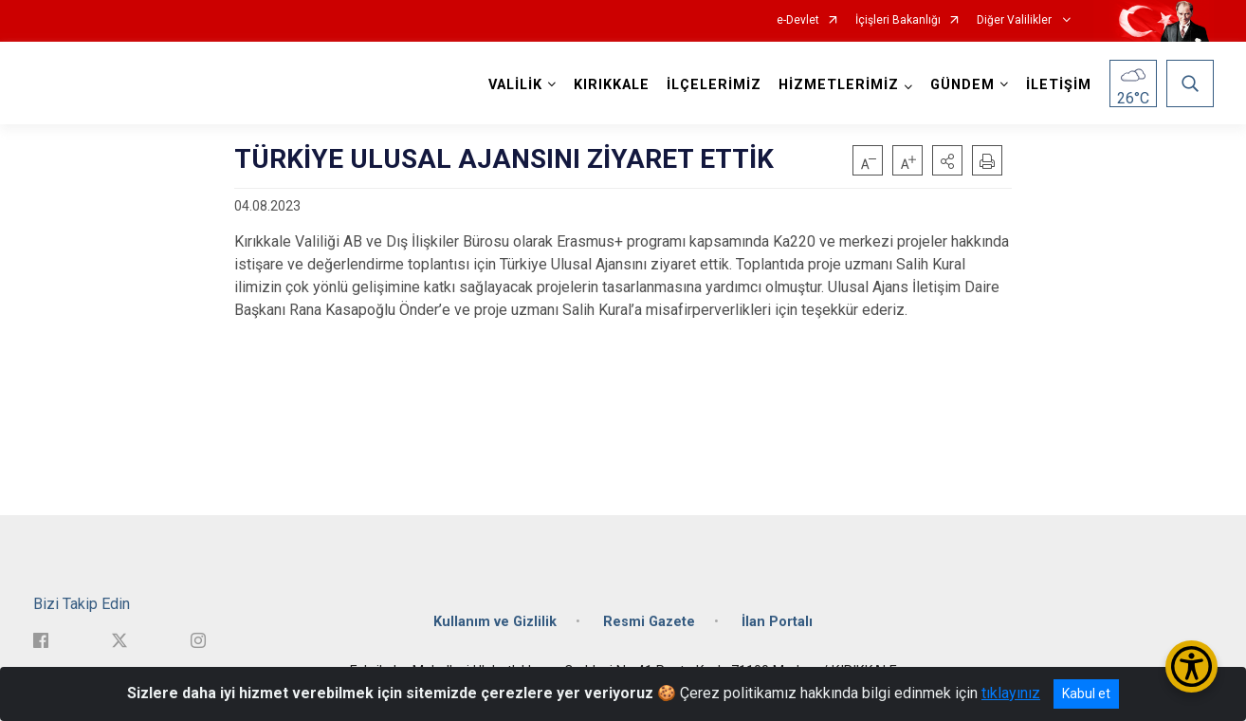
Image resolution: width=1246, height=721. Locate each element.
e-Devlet (798, 20)
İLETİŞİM (1058, 85)
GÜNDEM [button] (962, 85)
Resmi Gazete (649, 622)
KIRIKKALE (612, 85)
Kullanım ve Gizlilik (495, 622)
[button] (947, 160)
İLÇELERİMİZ (714, 85)
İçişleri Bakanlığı (898, 20)
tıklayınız (1010, 693)
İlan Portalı (777, 622)
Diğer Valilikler (1015, 20)
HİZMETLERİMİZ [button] (839, 85)
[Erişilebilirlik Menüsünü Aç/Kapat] (1191, 666)
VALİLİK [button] (515, 85)
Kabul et (1086, 693)
